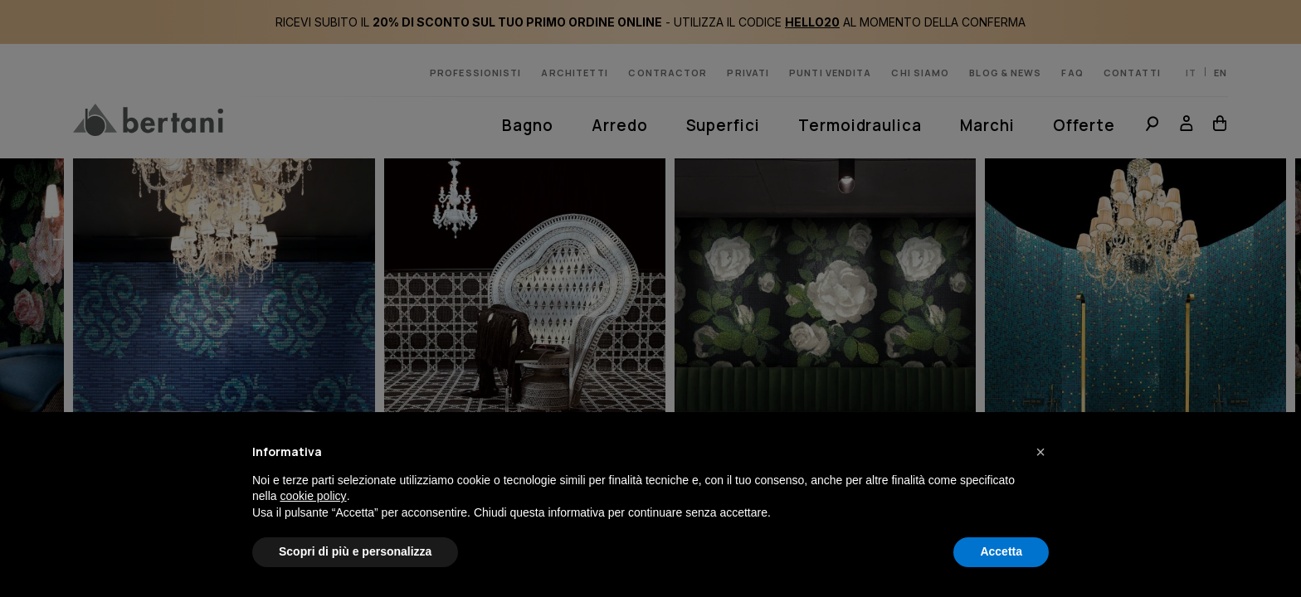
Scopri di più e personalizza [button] (355, 551)
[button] (1040, 452)
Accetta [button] (1001, 551)
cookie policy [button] (313, 495)
